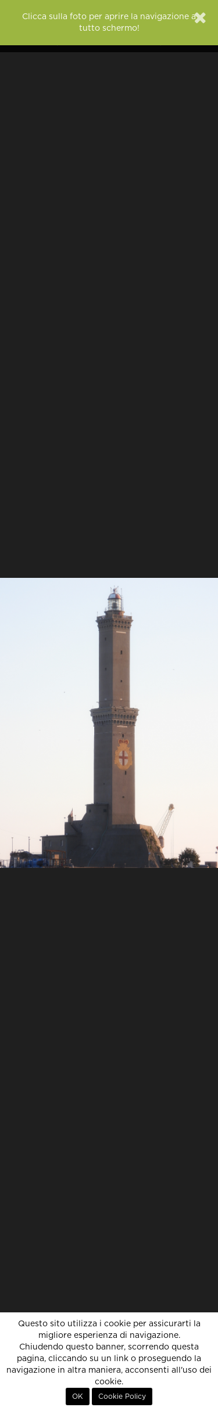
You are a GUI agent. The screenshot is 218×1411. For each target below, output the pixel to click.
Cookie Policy (122, 1396)
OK (77, 1396)
